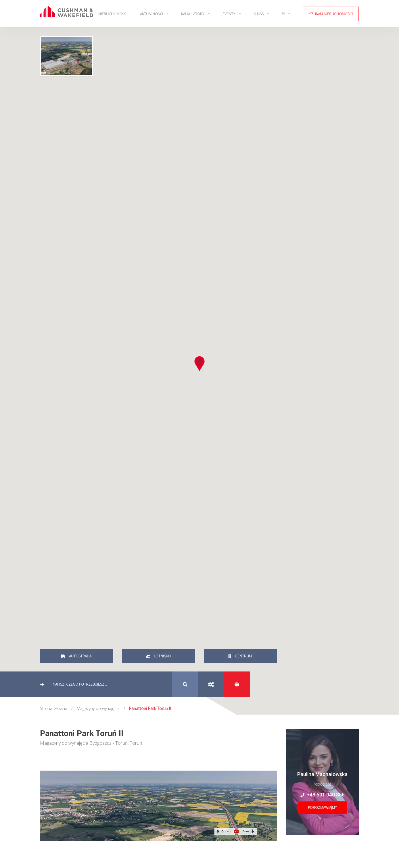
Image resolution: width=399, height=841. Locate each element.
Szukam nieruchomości (331, 13)
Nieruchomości (112, 13)
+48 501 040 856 (322, 795)
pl (283, 13)
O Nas (258, 13)
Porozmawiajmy (322, 807)
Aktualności (152, 13)
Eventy (229, 13)
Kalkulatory (193, 13)
